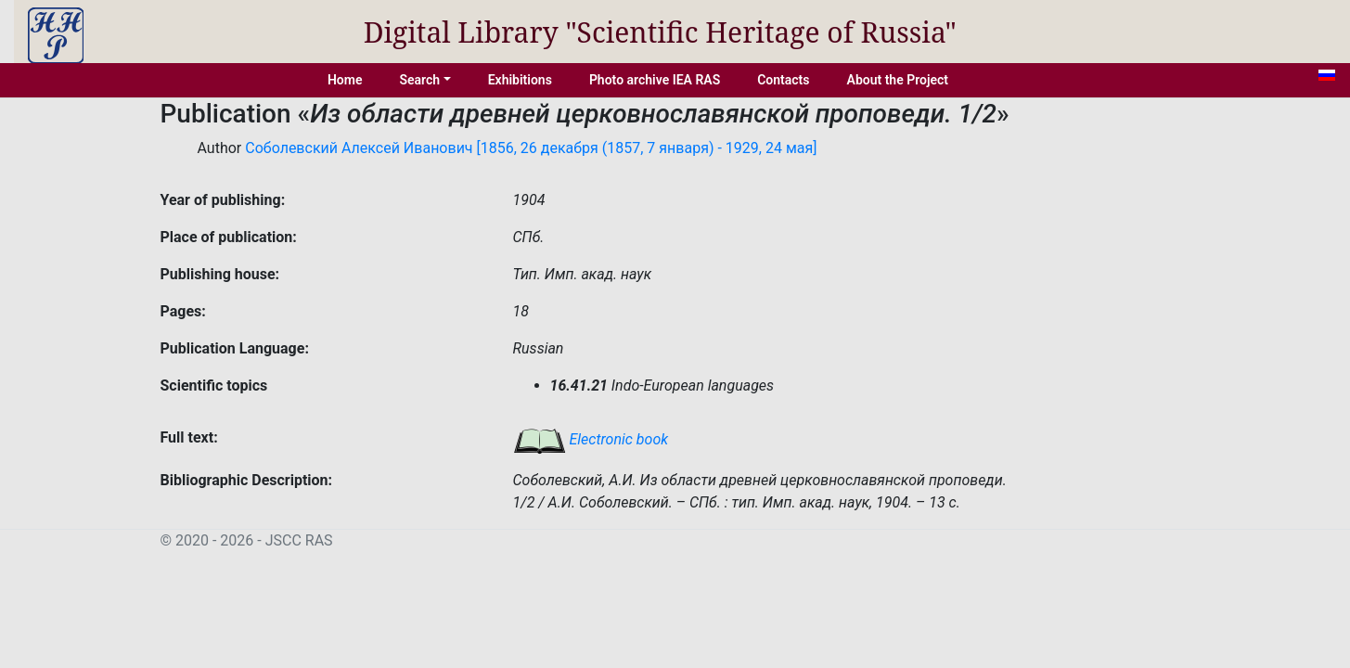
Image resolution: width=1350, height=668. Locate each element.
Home (345, 79)
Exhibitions (520, 79)
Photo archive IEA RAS (654, 79)
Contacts (783, 79)
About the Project (898, 79)
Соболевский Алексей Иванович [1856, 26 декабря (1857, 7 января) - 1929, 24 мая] (530, 148)
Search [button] (419, 79)
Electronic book (591, 439)
